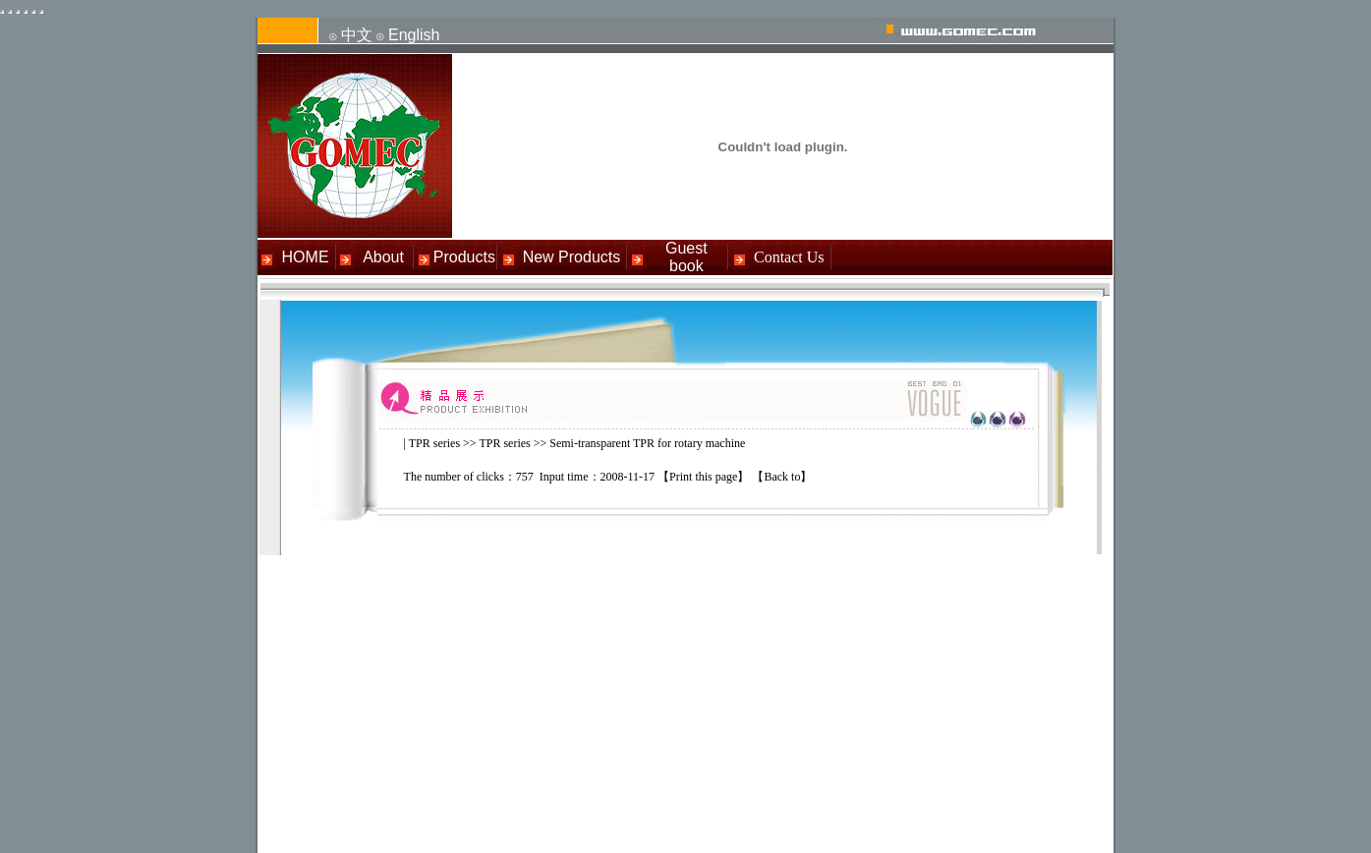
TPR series (434, 443)
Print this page (703, 476)
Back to (782, 476)
